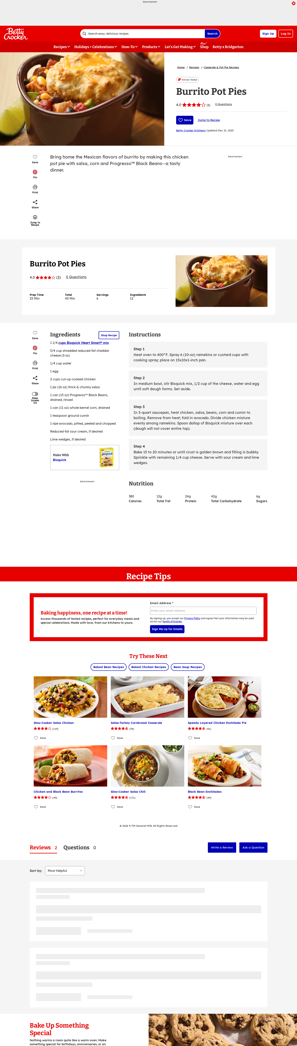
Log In (286, 33)
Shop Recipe (109, 335)
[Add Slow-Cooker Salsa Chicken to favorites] (36, 738)
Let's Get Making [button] (179, 47)
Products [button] (149, 47)
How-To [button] (128, 47)
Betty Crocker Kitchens (190, 130)
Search (212, 33)
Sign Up (268, 33)
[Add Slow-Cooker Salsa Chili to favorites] (113, 806)
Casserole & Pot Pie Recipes (221, 67)
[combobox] (142, 33)
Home (181, 67)
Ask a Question (253, 847)
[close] (293, 4)
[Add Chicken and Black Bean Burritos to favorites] (36, 806)
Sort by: (36, 871)
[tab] (43, 847)
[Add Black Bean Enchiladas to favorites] (190, 806)
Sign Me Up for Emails (167, 629)
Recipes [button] (60, 47)
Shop (204, 47)
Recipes (194, 67)
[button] (35, 174)
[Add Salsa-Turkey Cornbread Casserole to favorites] (113, 738)
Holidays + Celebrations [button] (94, 47)
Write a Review (222, 847)
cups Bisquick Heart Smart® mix (83, 343)
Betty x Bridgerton (228, 47)
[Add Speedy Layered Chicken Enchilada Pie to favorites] (190, 738)
